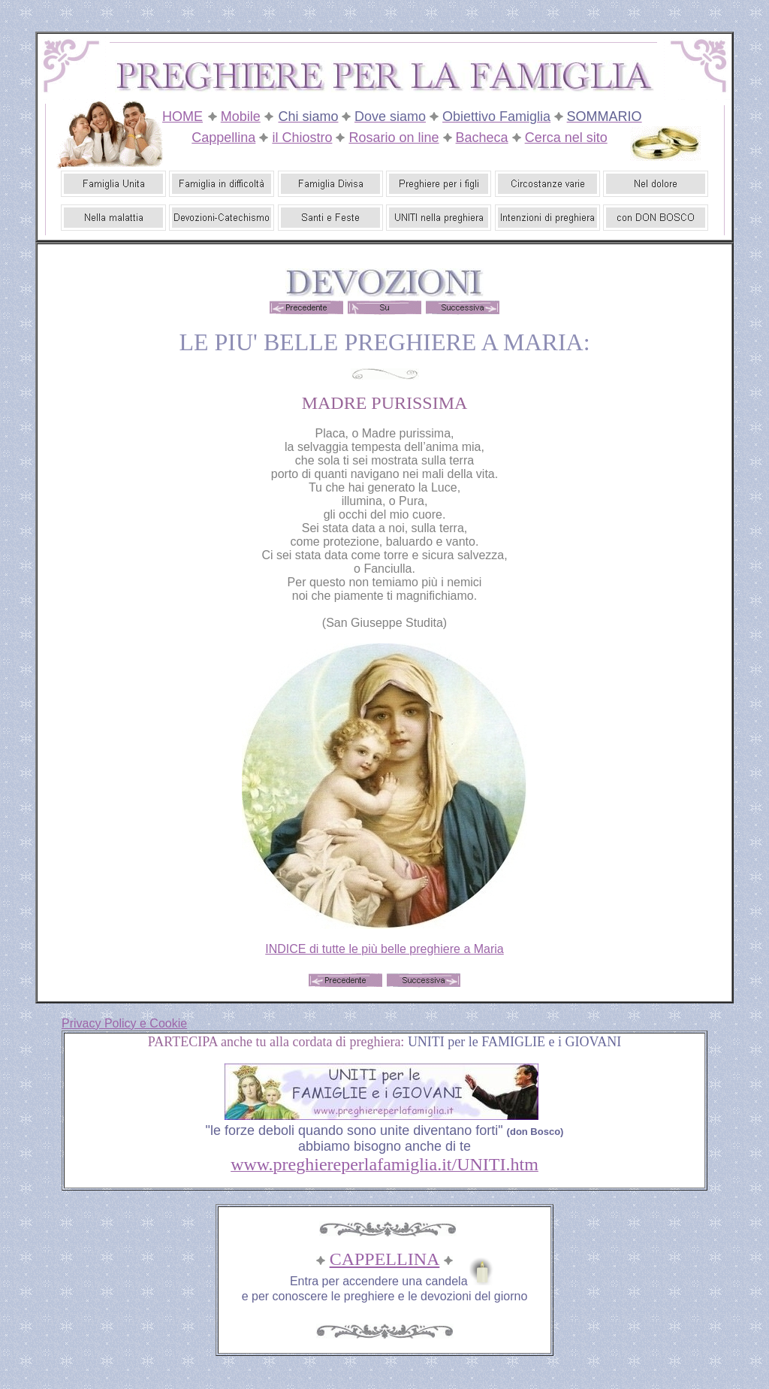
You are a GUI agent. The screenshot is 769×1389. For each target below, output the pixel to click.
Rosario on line (393, 137)
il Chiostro (302, 137)
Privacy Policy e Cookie (124, 1023)
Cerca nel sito (566, 137)
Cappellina (223, 137)
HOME (182, 116)
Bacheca (482, 137)
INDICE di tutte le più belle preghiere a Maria (384, 949)
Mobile (241, 116)
